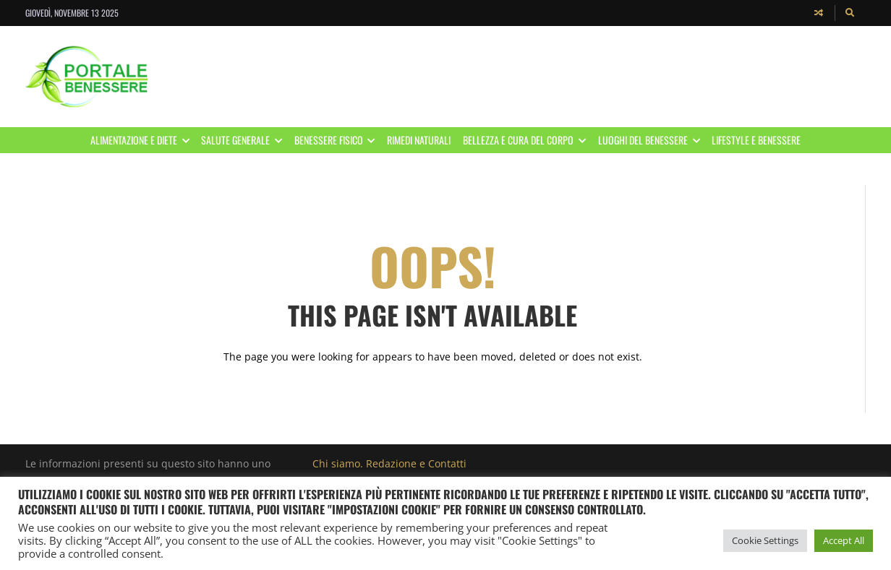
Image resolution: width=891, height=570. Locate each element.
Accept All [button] (843, 540)
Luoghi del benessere (652, 139)
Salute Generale (244, 139)
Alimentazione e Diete (142, 139)
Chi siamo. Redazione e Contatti (389, 463)
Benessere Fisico (337, 139)
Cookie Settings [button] (765, 540)
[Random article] (819, 13)
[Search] (850, 13)
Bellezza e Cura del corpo (527, 139)
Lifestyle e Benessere (756, 139)
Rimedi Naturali (419, 139)
